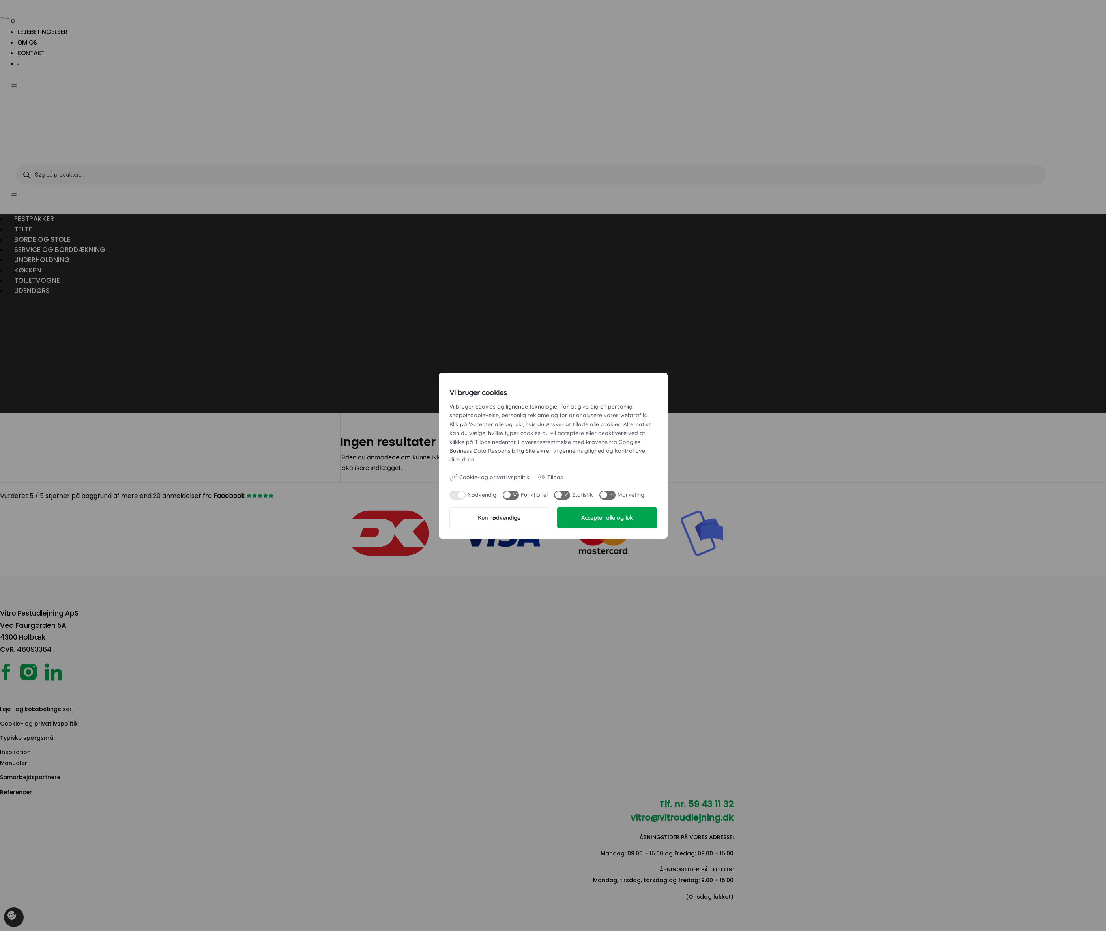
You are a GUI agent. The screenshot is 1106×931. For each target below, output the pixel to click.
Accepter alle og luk (607, 517)
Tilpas (550, 477)
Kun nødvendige (499, 517)
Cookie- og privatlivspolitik (489, 477)
